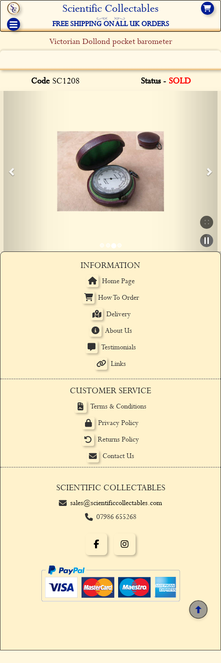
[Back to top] (198, 610)
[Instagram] (125, 544)
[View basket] (207, 8)
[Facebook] (96, 544)
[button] (12, 171)
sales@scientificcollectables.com (116, 503)
